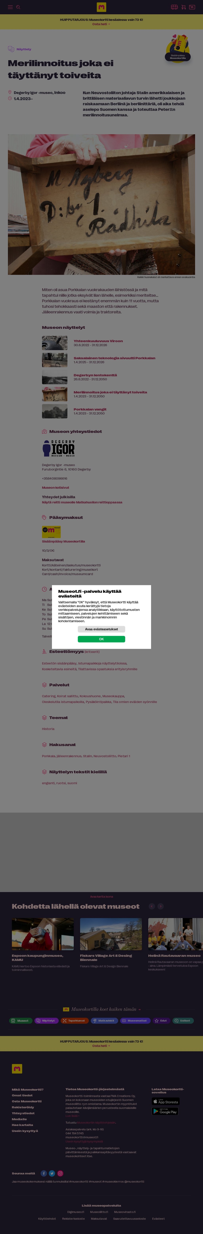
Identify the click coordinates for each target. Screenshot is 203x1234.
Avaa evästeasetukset (101, 629)
